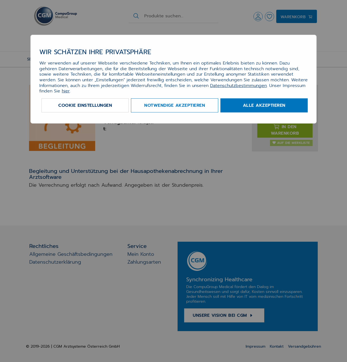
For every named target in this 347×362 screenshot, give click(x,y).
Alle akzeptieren (264, 105)
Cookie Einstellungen (85, 105)
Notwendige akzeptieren (174, 105)
